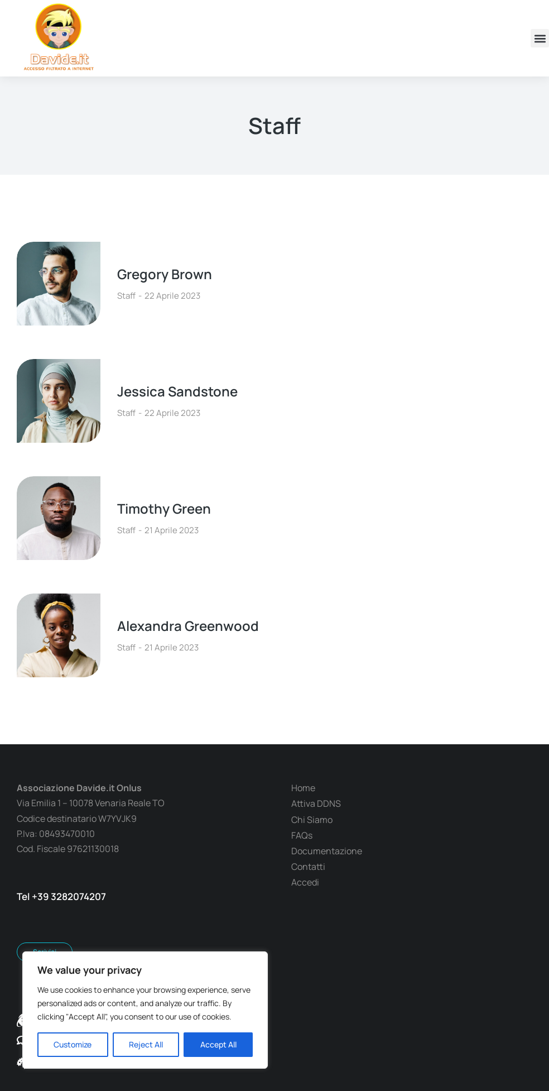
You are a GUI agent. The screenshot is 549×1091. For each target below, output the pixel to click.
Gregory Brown (164, 274)
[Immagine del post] (58, 284)
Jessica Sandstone (177, 391)
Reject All (146, 1044)
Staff (126, 296)
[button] (540, 38)
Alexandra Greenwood (188, 625)
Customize (73, 1044)
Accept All (218, 1044)
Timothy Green (164, 508)
